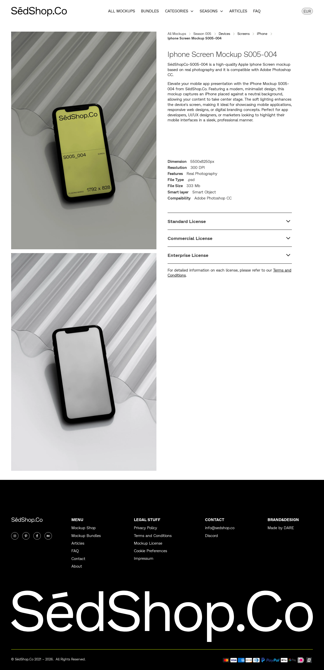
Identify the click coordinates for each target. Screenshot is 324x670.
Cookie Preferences (150, 551)
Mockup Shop (83, 528)
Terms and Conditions (153, 536)
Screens (243, 34)
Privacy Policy (145, 528)
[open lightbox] (83, 140)
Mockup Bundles (86, 536)
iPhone (262, 34)
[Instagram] (14, 536)
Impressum (143, 558)
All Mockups (121, 11)
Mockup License (148, 543)
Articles (238, 11)
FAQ (256, 11)
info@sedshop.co (219, 528)
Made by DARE (281, 528)
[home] (39, 11)
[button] (179, 11)
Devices (224, 34)
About (76, 566)
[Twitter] (26, 536)
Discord (211, 536)
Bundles (150, 11)
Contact (78, 559)
